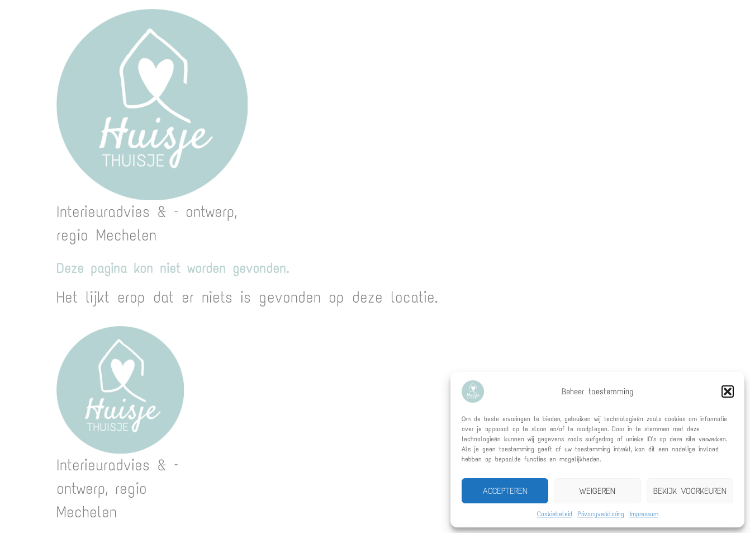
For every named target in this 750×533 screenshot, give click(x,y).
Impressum (644, 514)
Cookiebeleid (554, 514)
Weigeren (597, 491)
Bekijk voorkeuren (690, 491)
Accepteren (505, 491)
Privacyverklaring (601, 514)
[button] (727, 391)
